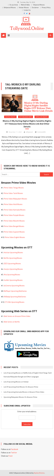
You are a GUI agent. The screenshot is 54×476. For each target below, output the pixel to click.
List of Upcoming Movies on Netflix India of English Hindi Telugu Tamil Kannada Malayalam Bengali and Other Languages (28, 375)
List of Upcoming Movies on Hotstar (16, 381)
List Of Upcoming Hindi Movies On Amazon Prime (21, 387)
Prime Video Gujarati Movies (14, 231)
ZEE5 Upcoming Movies (12, 263)
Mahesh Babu (25, 5)
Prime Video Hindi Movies (13, 204)
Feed (10, 456)
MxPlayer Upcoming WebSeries (15, 291)
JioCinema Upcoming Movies (14, 285)
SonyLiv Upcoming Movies (13, 269)
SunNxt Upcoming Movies (13, 280)
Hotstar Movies (24, 7)
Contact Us (27, 10)
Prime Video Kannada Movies (14, 209)
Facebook (14, 449)
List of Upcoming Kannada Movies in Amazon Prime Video (24, 392)
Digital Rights (10, 117)
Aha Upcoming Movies (12, 274)
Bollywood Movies (10, 7)
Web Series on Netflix (12, 321)
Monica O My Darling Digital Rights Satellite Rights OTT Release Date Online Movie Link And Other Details (27, 124)
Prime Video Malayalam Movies (15, 198)
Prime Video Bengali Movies (14, 226)
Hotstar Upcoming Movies (13, 252)
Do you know (14, 5)
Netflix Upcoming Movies (13, 258)
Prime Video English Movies (15, 237)
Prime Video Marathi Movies (14, 220)
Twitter (14, 452)
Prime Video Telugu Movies (14, 187)
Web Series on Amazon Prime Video (17, 316)
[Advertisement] (27, 58)
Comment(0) (41, 132)
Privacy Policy (46, 7)
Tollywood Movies (39, 5)
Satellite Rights (42, 117)
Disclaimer (35, 7)
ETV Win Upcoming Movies (14, 302)
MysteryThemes (39, 473)
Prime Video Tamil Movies (13, 193)
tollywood (29, 132)
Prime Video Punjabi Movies (14, 215)
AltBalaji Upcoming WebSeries (15, 296)
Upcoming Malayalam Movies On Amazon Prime (20, 397)
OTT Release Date (25, 117)
